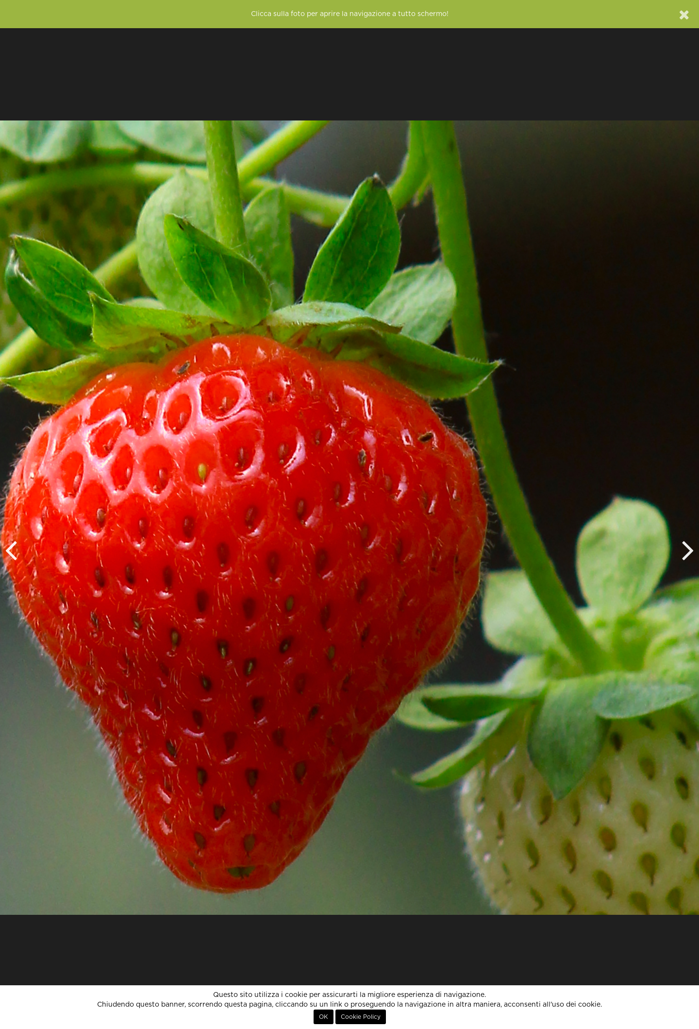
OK (323, 1017)
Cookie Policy (361, 1017)
